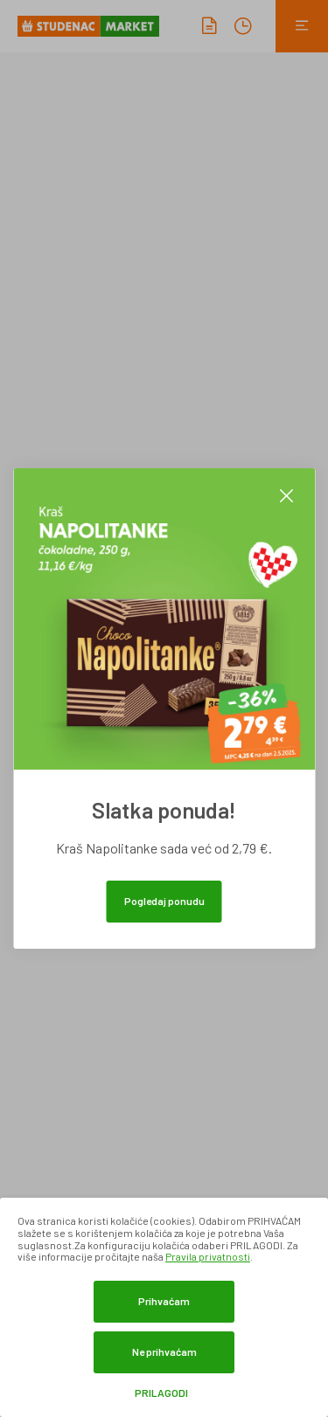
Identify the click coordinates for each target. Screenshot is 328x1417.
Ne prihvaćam (164, 1351)
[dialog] (164, 1307)
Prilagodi (161, 1393)
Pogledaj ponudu (164, 901)
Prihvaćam (164, 1301)
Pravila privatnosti (207, 1256)
